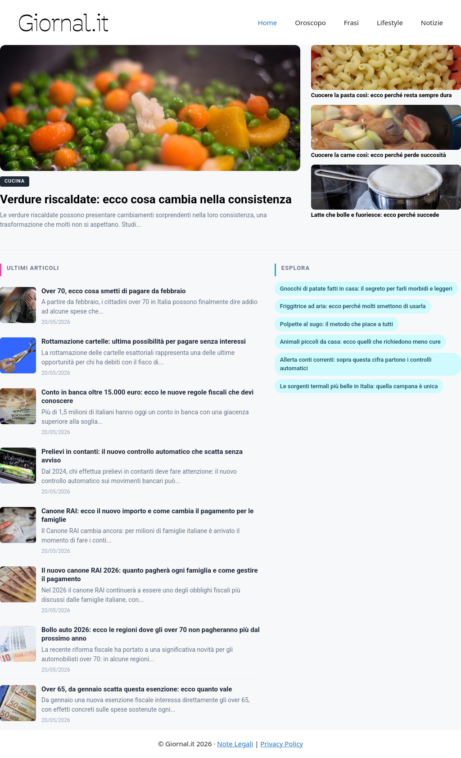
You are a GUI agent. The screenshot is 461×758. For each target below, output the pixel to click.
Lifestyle (390, 22)
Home (267, 22)
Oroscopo (310, 22)
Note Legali (235, 743)
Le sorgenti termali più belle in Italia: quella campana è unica (359, 386)
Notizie (432, 22)
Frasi (351, 22)
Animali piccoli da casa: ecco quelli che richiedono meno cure (360, 341)
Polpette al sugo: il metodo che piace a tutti (336, 324)
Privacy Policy (281, 743)
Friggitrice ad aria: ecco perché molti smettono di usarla (353, 306)
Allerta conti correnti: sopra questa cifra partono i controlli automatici (355, 364)
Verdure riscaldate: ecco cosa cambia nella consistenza (146, 199)
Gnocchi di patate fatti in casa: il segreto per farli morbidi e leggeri (366, 288)
